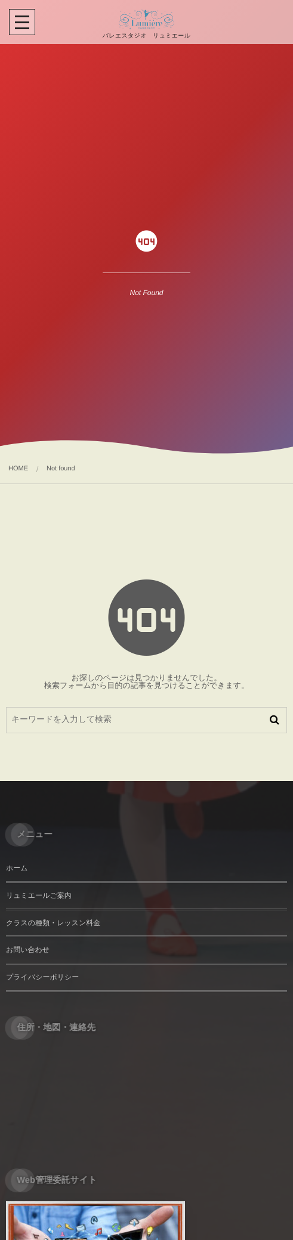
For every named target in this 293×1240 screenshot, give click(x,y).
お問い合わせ (28, 950)
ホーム (17, 868)
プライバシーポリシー (42, 977)
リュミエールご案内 (39, 895)
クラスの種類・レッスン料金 (53, 923)
